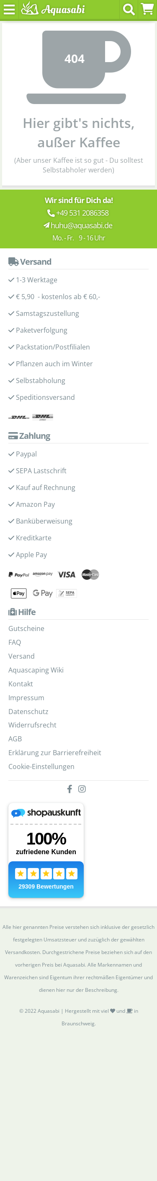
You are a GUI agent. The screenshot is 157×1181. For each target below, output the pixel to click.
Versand (21, 656)
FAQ (14, 642)
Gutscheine (26, 628)
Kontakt (20, 683)
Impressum (26, 697)
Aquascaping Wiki (36, 670)
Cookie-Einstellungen (41, 766)
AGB (15, 738)
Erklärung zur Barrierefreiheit (54, 752)
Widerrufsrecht (32, 725)
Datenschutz (28, 711)
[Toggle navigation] (9, 9)
